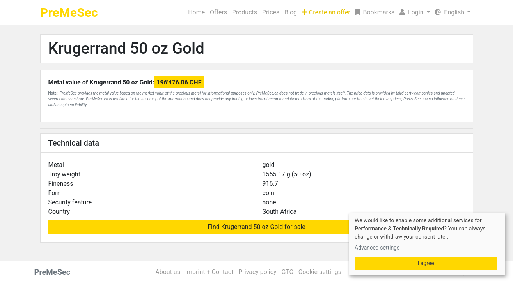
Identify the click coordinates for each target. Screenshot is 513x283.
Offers (218, 12)
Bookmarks (375, 12)
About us (167, 272)
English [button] (450, 12)
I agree (425, 263)
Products (244, 12)
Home (196, 12)
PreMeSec (69, 12)
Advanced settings (377, 247)
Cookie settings (319, 272)
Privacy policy (257, 272)
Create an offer (326, 12)
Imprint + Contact (209, 272)
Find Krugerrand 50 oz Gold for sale (256, 226)
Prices (271, 12)
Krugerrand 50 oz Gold (126, 48)
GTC (287, 272)
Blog (290, 12)
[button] (414, 12)
